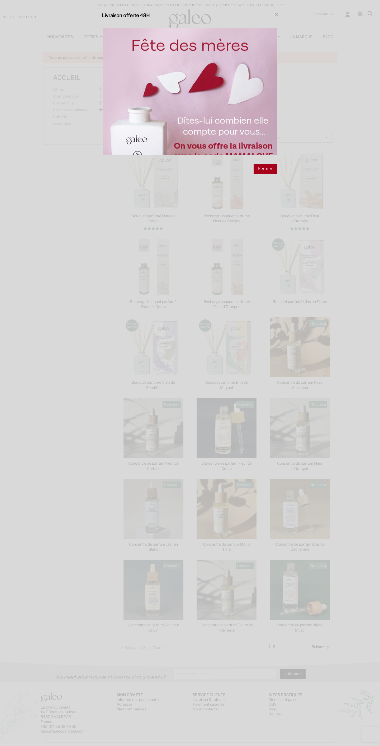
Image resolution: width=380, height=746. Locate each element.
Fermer (265, 129)
